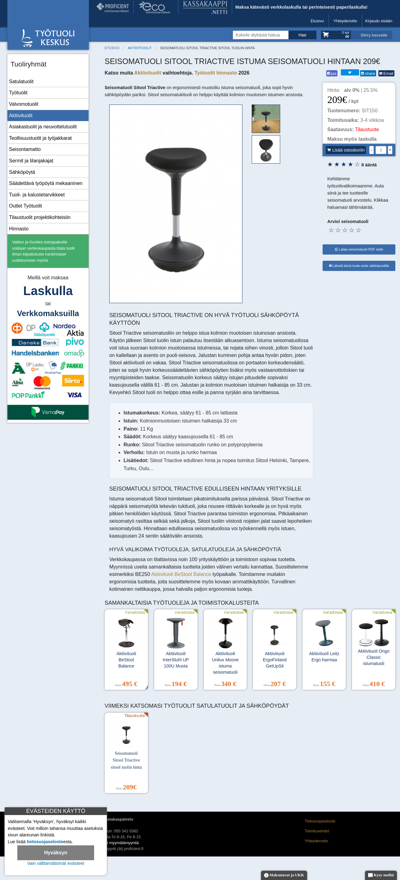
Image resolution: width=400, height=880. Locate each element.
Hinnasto (18, 228)
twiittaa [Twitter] (350, 72)
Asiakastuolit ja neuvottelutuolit (43, 126)
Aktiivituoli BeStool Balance (181, 574)
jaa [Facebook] (332, 73)
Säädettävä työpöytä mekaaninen (46, 183)
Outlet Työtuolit (25, 205)
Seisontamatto (25, 149)
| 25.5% (361, 90)
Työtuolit (18, 92)
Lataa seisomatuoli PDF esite (359, 249)
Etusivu (317, 21)
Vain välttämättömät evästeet (56, 863)
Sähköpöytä (22, 172)
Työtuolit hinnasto (215, 72)
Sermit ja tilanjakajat (31, 160)
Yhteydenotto (345, 21)
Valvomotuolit (23, 104)
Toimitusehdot (317, 831)
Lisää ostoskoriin (345, 150)
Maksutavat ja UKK (284, 875)
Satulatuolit (21, 81)
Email (386, 73)
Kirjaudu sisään (379, 21)
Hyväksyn (55, 852)
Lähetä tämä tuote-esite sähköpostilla (359, 266)
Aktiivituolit (21, 115)
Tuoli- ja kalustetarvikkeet (37, 194)
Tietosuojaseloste (320, 821)
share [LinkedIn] (368, 73)
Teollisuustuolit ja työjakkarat (40, 138)
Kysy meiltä (381, 875)
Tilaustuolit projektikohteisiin (40, 217)
